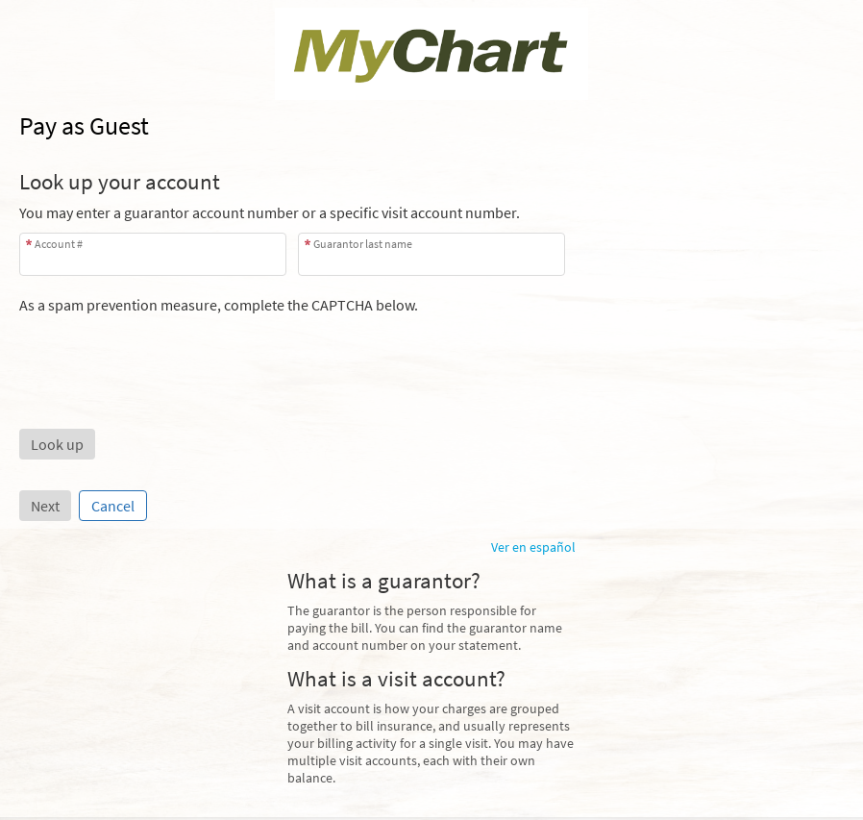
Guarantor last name (362, 243)
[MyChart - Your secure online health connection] (431, 54)
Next (45, 505)
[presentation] (165, 351)
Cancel (113, 505)
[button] (57, 444)
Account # (59, 243)
